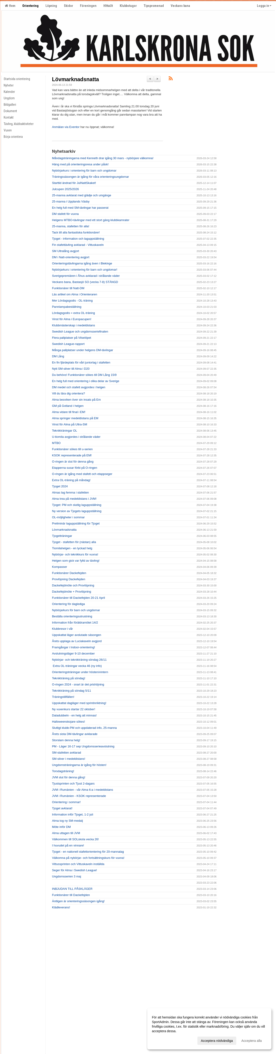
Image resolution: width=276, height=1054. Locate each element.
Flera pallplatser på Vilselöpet (71, 337)
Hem (10, 6)
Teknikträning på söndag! (68, 678)
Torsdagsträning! (63, 771)
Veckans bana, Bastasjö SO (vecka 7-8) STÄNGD (85, 282)
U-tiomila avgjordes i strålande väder (76, 436)
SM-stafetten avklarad (66, 752)
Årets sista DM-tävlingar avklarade (74, 734)
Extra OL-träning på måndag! (71, 480)
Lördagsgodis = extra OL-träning (73, 313)
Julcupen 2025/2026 (65, 189)
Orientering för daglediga (68, 604)
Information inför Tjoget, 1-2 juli (72, 814)
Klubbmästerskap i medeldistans (73, 325)
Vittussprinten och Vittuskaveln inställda (78, 864)
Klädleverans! (61, 907)
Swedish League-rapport (68, 344)
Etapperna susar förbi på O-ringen (74, 467)
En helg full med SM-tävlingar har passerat (80, 207)
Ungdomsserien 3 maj (66, 876)
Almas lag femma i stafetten (70, 492)
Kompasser (59, 567)
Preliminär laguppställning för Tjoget (76, 523)
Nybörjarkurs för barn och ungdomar (76, 610)
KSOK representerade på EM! (72, 455)
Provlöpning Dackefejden (68, 579)
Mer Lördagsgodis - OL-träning (72, 300)
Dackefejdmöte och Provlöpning (73, 585)
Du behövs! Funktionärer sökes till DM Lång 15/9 (84, 375)
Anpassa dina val (164, 1040)
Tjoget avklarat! (62, 808)
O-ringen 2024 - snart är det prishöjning (78, 684)
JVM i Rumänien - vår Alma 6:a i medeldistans (82, 789)
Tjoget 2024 (60, 486)
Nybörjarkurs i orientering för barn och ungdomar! (84, 269)
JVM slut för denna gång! (68, 777)
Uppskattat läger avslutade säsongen (76, 635)
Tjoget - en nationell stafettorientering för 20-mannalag (88, 851)
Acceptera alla (251, 1041)
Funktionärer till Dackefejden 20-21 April (78, 597)
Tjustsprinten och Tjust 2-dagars (73, 783)
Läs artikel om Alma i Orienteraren (74, 294)
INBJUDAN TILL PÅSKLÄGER (72, 888)
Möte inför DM (61, 827)
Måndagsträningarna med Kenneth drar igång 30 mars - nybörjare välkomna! (103, 158)
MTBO (56, 443)
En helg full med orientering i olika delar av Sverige (85, 381)
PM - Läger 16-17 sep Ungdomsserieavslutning (83, 746)
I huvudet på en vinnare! (68, 845)
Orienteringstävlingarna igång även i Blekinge (82, 263)
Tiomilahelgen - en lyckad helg (72, 548)
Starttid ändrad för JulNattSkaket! (74, 183)
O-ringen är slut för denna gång (73, 461)
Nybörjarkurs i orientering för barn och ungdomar (84, 170)
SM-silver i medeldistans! (68, 758)
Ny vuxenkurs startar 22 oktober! (73, 709)
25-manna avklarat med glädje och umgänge (81, 195)
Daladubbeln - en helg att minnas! (74, 715)
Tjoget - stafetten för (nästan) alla (74, 542)
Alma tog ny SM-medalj (67, 820)
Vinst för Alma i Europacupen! (71, 319)
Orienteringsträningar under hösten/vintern (80, 672)
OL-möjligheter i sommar (68, 517)
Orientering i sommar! (66, 802)
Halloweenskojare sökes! (68, 721)
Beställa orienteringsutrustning (72, 616)
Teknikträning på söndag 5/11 (71, 690)
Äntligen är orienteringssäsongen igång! (78, 901)
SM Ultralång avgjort (65, 251)
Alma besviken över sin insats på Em (76, 399)
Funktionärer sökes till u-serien (72, 449)
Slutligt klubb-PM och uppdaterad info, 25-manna (84, 727)
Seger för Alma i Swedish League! (74, 870)
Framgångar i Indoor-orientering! (73, 647)
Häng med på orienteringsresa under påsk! (80, 164)
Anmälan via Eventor (66, 127)
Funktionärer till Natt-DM (68, 288)
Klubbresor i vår (62, 628)
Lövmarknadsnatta (75, 79)
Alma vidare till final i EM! (68, 412)
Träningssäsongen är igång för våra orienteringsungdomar (90, 176)
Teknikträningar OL (64, 430)
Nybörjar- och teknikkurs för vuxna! (75, 554)
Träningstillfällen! (63, 697)
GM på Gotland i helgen (67, 406)
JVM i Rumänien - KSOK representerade (79, 796)
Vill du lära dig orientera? (68, 393)
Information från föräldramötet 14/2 (75, 622)
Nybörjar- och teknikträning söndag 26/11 (79, 659)
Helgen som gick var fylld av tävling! (76, 560)
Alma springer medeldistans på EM (75, 418)
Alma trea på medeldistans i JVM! (74, 498)
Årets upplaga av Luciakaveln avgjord (77, 641)
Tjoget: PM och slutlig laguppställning (76, 505)
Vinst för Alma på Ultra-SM (69, 424)
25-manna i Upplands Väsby (70, 201)
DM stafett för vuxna (65, 214)
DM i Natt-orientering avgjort (70, 257)
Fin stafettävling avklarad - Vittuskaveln (78, 245)
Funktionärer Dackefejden (69, 573)
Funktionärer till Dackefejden (71, 895)
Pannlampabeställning (66, 306)
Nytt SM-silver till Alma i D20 (70, 368)
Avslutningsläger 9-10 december (73, 653)
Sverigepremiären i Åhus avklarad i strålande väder (86, 275)
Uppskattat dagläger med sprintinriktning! (79, 703)
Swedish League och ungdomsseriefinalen (80, 331)
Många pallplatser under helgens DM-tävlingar (82, 350)
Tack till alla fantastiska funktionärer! (76, 232)
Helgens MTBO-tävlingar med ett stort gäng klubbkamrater (90, 220)
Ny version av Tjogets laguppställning (76, 511)
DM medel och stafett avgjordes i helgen (78, 387)
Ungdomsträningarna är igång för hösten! (79, 765)
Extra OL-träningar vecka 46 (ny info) (77, 666)
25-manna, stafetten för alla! (70, 226)
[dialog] (209, 1028)
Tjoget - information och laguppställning (78, 238)
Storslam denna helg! (66, 740)
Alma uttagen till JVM (66, 833)
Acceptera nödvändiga (217, 1041)
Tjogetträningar (62, 536)
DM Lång (58, 356)
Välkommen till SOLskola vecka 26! (75, 839)
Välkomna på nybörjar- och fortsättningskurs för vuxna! (88, 858)
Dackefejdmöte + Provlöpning (71, 591)
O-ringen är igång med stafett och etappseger (82, 474)
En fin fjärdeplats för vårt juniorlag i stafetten (81, 362)
